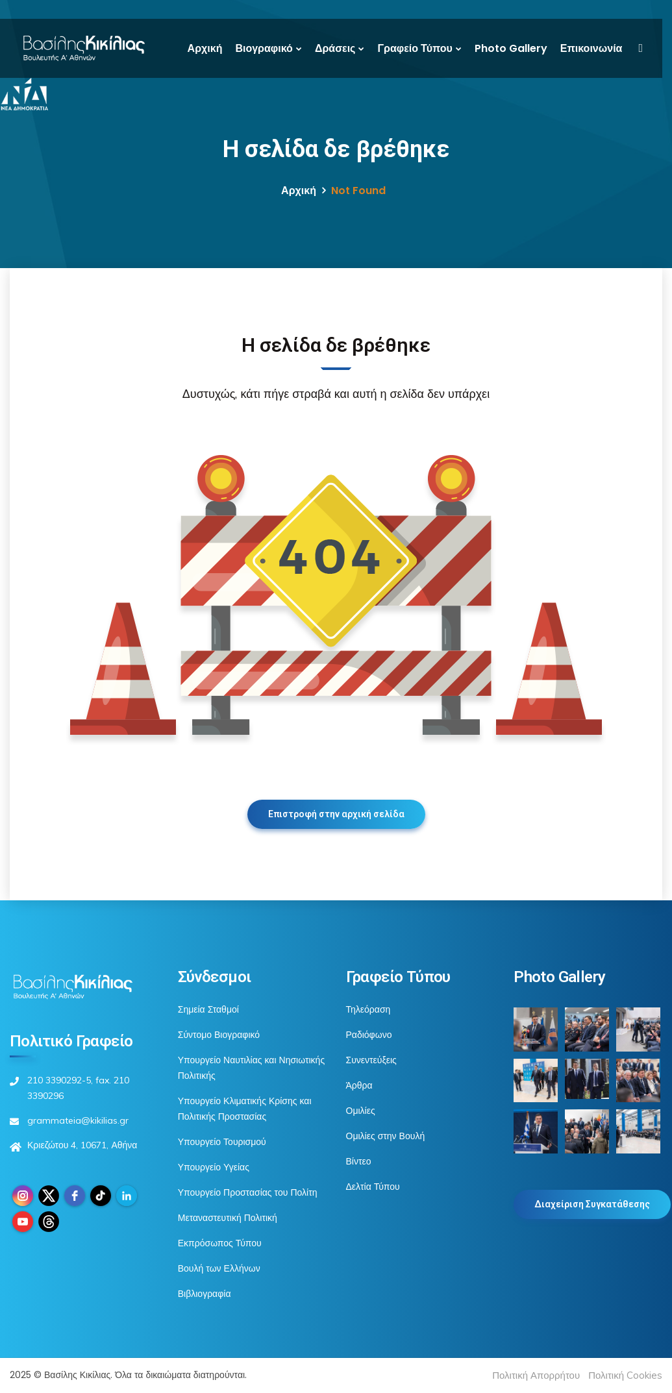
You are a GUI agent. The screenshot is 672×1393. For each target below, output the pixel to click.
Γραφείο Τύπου (414, 48)
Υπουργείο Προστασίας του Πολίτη (247, 1192)
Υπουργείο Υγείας (213, 1167)
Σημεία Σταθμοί (208, 1009)
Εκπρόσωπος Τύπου (220, 1243)
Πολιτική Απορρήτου (536, 1375)
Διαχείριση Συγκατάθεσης (592, 1204)
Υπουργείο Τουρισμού (222, 1142)
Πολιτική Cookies (625, 1375)
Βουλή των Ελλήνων (219, 1268)
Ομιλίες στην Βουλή (385, 1136)
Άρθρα (359, 1085)
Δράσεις (335, 48)
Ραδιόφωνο (369, 1035)
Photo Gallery (511, 48)
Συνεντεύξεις (371, 1060)
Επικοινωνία (591, 48)
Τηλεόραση (368, 1009)
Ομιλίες (360, 1110)
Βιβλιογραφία (204, 1294)
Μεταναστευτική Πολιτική (227, 1218)
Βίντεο (358, 1161)
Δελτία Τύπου (373, 1186)
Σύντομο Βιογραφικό (219, 1035)
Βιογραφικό (263, 48)
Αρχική (205, 48)
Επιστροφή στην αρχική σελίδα (336, 814)
